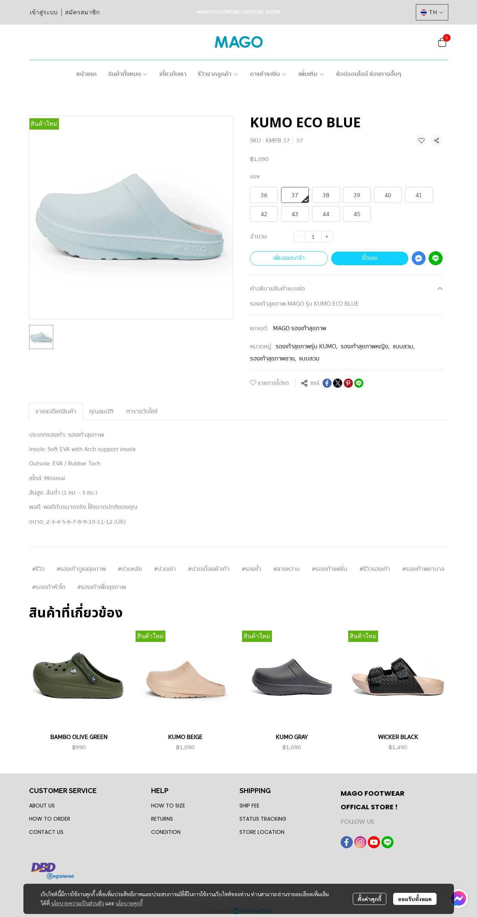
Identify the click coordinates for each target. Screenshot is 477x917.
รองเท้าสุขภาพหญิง (365, 346)
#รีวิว (38, 569)
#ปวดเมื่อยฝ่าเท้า (209, 569)
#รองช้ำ (251, 569)
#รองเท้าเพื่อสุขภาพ (101, 587)
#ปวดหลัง (130, 569)
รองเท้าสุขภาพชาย (273, 358)
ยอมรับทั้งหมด (415, 898)
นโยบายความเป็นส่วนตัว (77, 903)
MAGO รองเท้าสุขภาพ (299, 328)
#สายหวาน (286, 569)
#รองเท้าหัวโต (48, 587)
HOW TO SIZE (168, 805)
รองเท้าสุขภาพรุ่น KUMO (307, 346)
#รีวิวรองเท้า (375, 569)
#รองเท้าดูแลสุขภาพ (81, 569)
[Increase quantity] (327, 236)
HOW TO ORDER (49, 819)
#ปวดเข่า (165, 569)
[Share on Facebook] (327, 383)
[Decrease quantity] (299, 236)
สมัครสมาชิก (82, 12)
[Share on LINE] (358, 383)
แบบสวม (404, 346)
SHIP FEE (249, 805)
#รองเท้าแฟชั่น (329, 569)
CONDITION (166, 832)
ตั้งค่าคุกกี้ (369, 898)
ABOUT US (42, 805)
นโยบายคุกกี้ (129, 903)
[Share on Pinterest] (348, 383)
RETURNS (162, 819)
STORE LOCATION (261, 832)
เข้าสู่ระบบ (43, 12)
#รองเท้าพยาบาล (423, 569)
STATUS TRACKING (262, 819)
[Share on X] (337, 383)
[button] (432, 12)
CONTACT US (46, 832)
